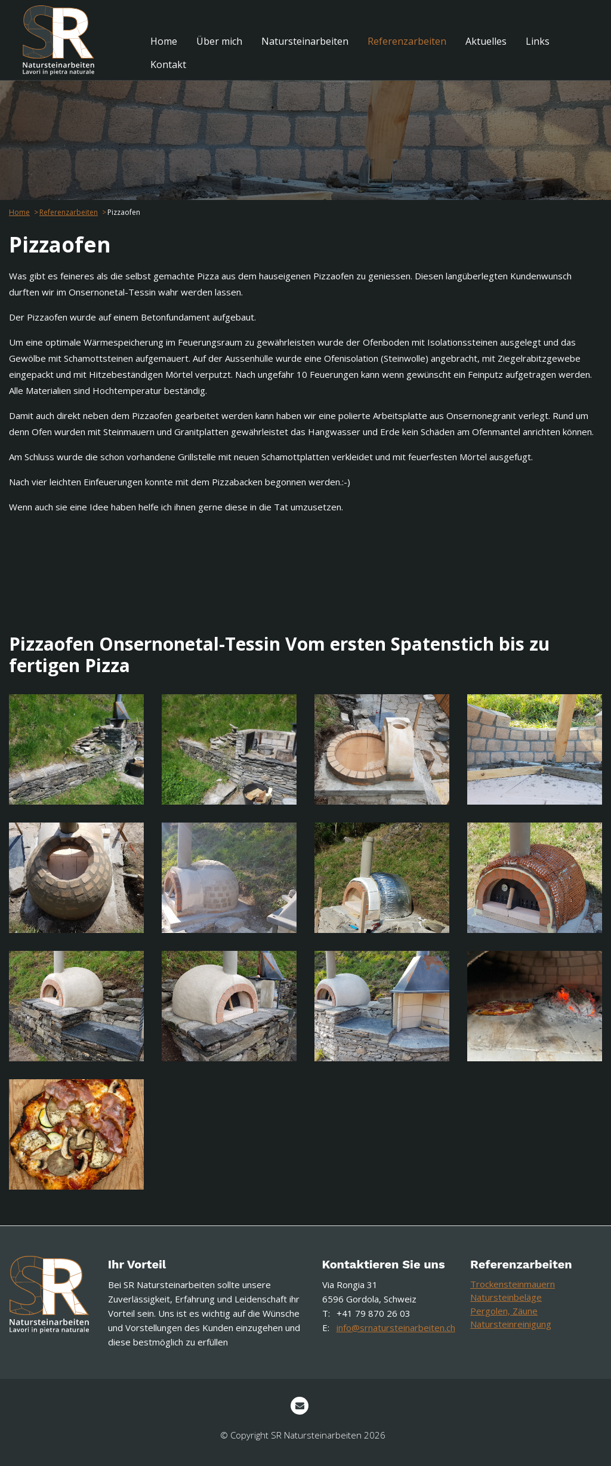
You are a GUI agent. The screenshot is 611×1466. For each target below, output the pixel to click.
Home (163, 41)
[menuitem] (164, 41)
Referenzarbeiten (407, 41)
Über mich (219, 41)
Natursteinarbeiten (304, 41)
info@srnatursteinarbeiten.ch (396, 1327)
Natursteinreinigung (510, 1324)
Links (538, 41)
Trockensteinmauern (512, 1284)
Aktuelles (486, 41)
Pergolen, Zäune (504, 1311)
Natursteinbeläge (506, 1297)
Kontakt (168, 64)
